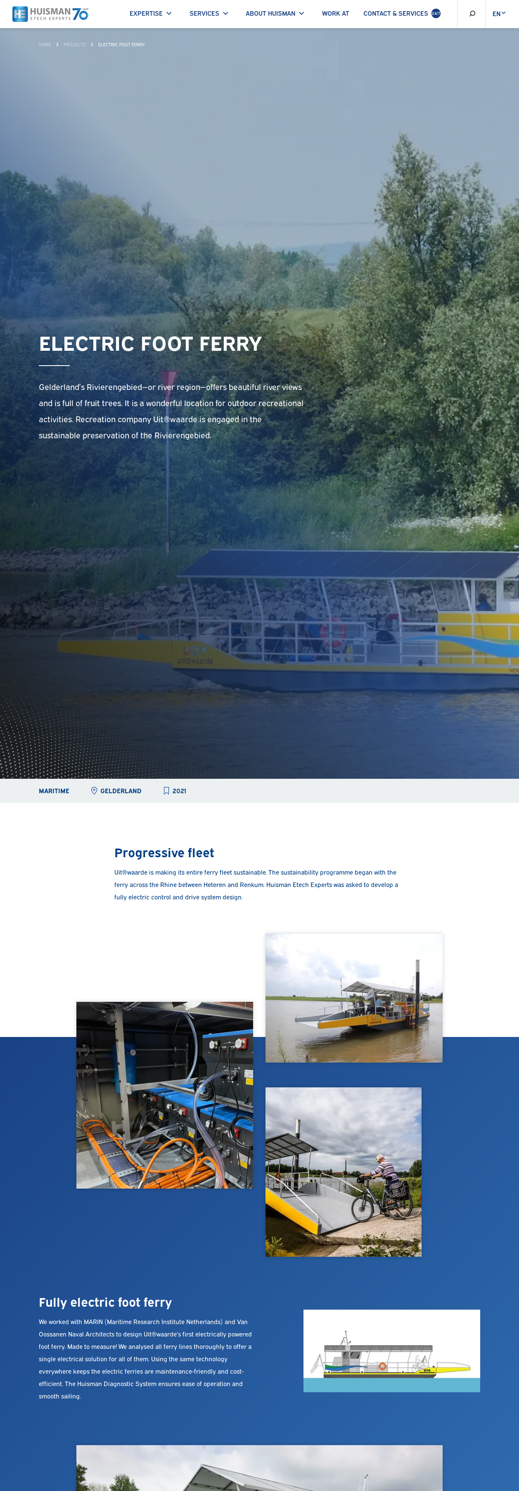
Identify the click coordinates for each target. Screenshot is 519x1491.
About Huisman (277, 13)
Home (45, 44)
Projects (75, 44)
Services (211, 13)
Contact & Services (402, 13)
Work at (335, 13)
